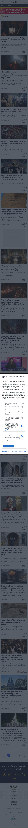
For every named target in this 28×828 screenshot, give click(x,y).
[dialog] (14, 414)
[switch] (22, 407)
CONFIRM (8, 446)
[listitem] (14, 404)
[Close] (25, 376)
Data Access (14, 451)
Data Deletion (5, 451)
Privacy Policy (22, 451)
